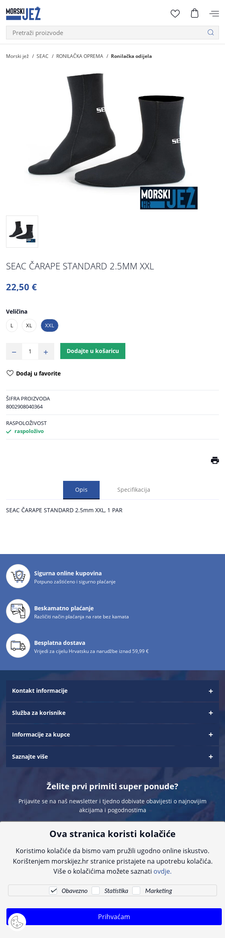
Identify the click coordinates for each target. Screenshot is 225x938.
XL (29, 325)
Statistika (116, 891)
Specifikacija (133, 489)
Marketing (158, 891)
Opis (81, 489)
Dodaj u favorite (33, 374)
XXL (49, 325)
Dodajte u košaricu (93, 351)
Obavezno (75, 891)
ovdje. (162, 871)
